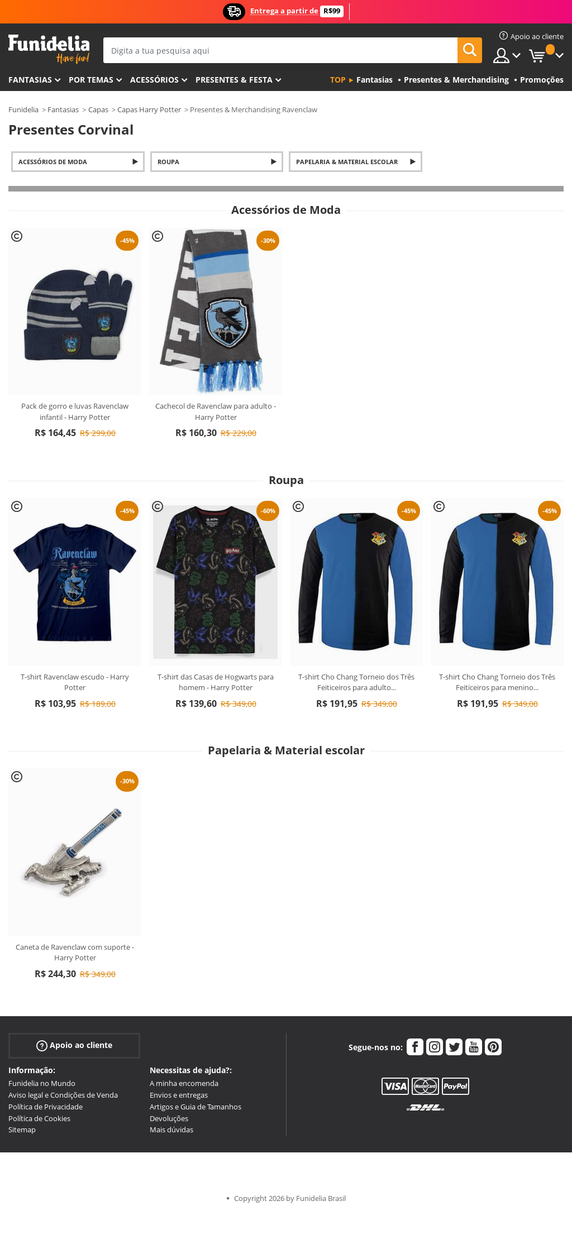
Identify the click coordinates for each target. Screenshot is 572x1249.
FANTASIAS (30, 79)
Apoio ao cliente (74, 1045)
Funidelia (23, 109)
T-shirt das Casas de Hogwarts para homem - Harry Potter (216, 682)
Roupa (168, 161)
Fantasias (63, 109)
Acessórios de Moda (52, 161)
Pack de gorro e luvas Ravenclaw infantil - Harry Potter (74, 411)
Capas (98, 109)
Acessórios (154, 79)
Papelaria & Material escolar (347, 161)
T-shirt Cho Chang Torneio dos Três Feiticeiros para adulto (356, 682)
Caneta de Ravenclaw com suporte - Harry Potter (75, 952)
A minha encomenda (184, 1083)
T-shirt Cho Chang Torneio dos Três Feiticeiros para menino (497, 682)
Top (338, 79)
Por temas (91, 79)
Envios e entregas (179, 1095)
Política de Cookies (39, 1118)
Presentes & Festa (234, 79)
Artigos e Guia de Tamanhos (195, 1107)
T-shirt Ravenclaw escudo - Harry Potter (75, 682)
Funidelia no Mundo (41, 1083)
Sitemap (22, 1129)
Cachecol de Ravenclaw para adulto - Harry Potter (215, 411)
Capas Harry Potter (149, 109)
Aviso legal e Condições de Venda (63, 1095)
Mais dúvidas (171, 1129)
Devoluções (169, 1118)
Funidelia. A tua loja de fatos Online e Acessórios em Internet (48, 49)
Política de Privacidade (45, 1107)
